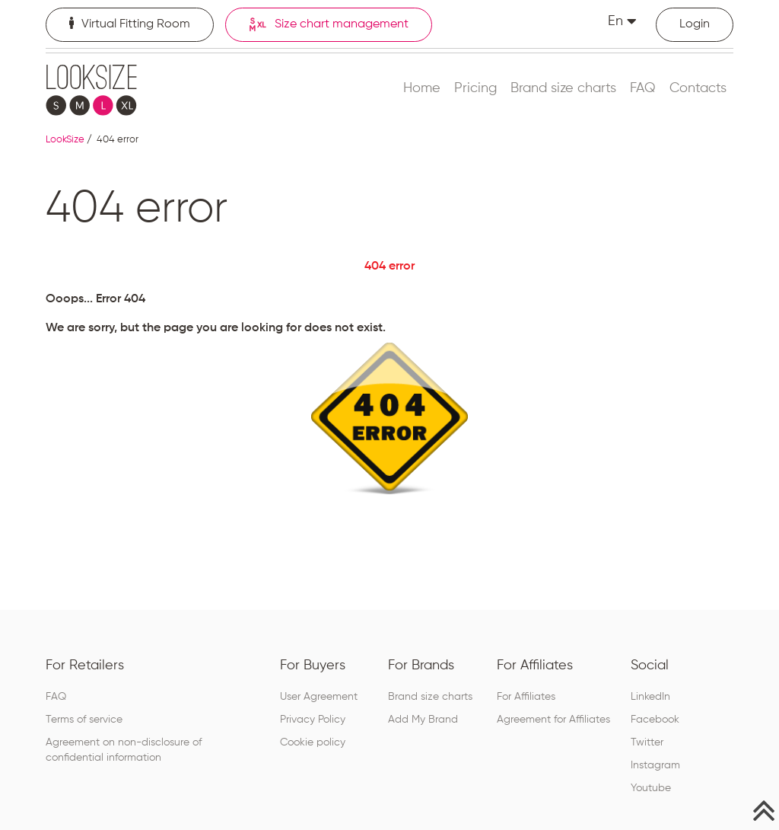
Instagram (655, 765)
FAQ (643, 88)
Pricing (475, 88)
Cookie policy (312, 742)
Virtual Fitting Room (129, 23)
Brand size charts (563, 88)
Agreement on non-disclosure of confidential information (124, 750)
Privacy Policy (312, 719)
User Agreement (319, 696)
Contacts (698, 88)
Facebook (655, 719)
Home (421, 88)
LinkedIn (650, 696)
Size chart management (329, 25)
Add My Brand (423, 719)
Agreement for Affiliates (553, 719)
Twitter (647, 742)
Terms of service (84, 719)
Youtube (651, 788)
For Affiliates (526, 696)
